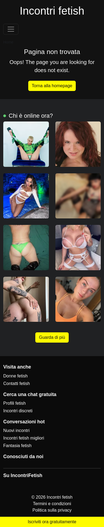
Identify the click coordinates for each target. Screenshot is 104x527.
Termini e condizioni (52, 503)
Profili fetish (14, 403)
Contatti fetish (16, 383)
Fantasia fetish (17, 445)
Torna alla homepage (52, 85)
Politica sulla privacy (51, 510)
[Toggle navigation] (10, 29)
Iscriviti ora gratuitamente (52, 521)
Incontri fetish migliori (23, 438)
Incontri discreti (18, 410)
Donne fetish (15, 376)
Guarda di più (52, 337)
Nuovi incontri (16, 430)
